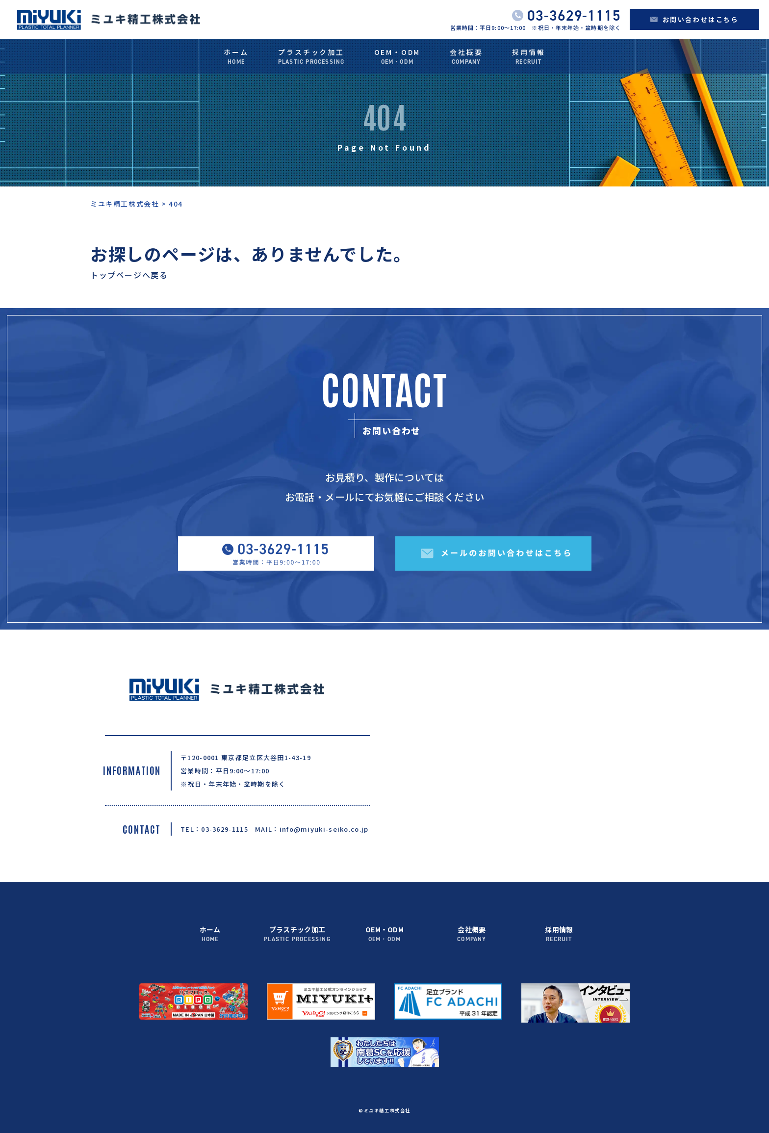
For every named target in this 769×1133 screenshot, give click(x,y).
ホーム (236, 57)
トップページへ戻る (129, 275)
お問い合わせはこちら (694, 19)
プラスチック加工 (311, 57)
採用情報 (528, 57)
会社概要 (466, 57)
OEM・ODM (397, 57)
